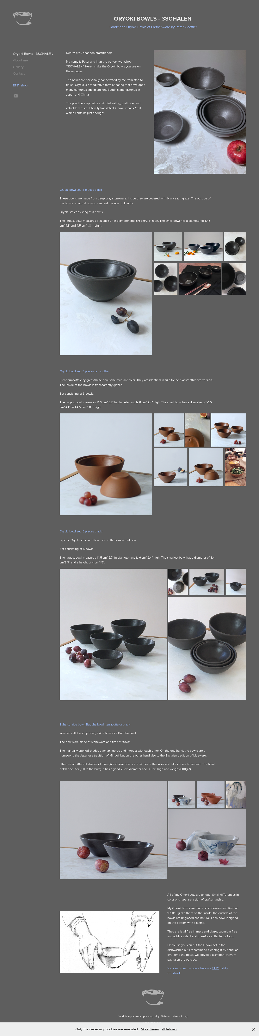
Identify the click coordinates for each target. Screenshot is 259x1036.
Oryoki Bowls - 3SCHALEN (33, 53)
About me (20, 60)
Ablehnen (169, 1029)
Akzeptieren (150, 1029)
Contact (19, 73)
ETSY (215, 968)
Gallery (18, 66)
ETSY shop (20, 85)
